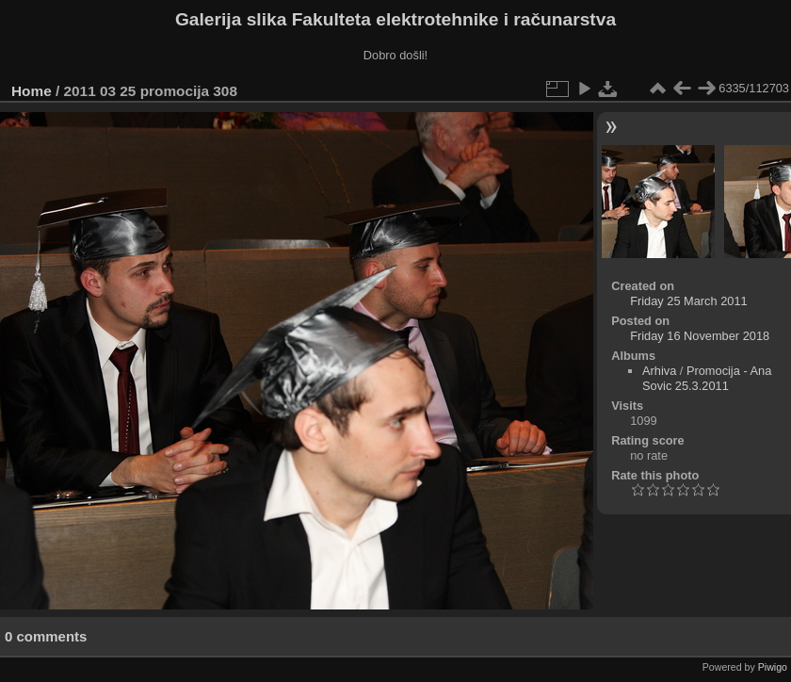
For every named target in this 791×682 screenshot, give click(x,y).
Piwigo (772, 667)
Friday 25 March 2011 (688, 301)
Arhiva (659, 371)
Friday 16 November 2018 (699, 336)
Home (31, 91)
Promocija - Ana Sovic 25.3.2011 (706, 378)
